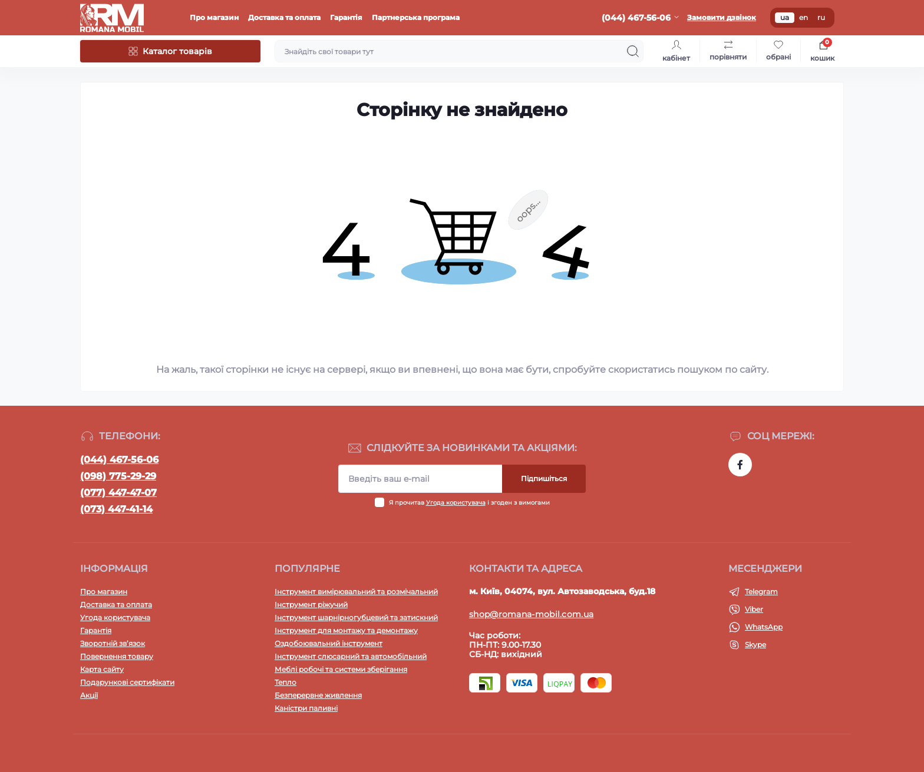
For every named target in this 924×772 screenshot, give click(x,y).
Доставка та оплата (284, 17)
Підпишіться (544, 478)
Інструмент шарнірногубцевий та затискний (356, 617)
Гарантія (346, 17)
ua (784, 17)
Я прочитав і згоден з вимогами (469, 502)
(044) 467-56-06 (119, 459)
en (803, 17)
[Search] (633, 51)
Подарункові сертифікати (127, 682)
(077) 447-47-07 (118, 492)
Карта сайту (102, 669)
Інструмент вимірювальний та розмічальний (356, 591)
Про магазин (214, 17)
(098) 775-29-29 (118, 476)
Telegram (761, 591)
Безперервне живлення (318, 695)
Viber (754, 609)
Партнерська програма (416, 17)
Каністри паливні (306, 708)
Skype (755, 644)
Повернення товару (116, 656)
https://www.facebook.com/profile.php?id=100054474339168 (740, 464)
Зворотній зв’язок (112, 643)
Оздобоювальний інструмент (328, 643)
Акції (89, 695)
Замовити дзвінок (721, 17)
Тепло (285, 682)
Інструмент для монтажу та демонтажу (346, 630)
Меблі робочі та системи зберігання (341, 669)
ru (821, 17)
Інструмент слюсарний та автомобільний (351, 656)
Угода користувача (456, 502)
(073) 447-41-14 (116, 509)
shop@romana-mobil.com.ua (531, 614)
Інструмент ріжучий (311, 604)
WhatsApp (764, 626)
